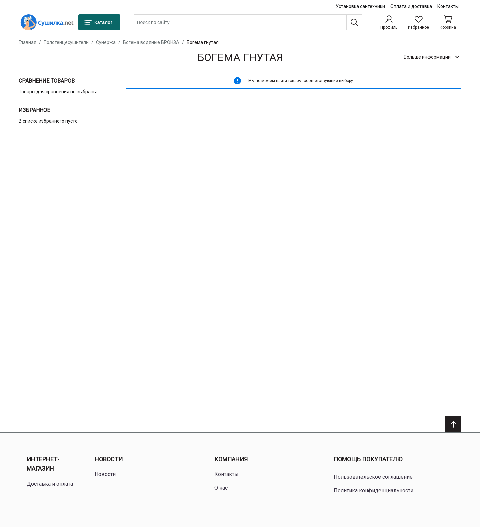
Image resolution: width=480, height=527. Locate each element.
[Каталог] (99, 22)
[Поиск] (354, 22)
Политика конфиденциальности (373, 490)
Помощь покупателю (368, 459)
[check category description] (431, 57)
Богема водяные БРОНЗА (151, 42)
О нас (221, 488)
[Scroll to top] (453, 424)
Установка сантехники (360, 6)
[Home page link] (47, 22)
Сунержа (106, 42)
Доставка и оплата (50, 484)
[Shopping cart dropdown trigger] (447, 22)
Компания (231, 459)
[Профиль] (389, 22)
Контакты (448, 6)
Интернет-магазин (43, 464)
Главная (27, 42)
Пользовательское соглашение (373, 477)
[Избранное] (418, 22)
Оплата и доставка (411, 6)
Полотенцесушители (66, 42)
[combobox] (248, 22)
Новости (109, 459)
